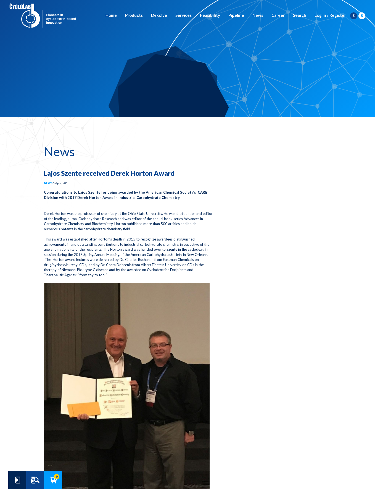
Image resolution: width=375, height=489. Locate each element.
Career (278, 15)
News (257, 15)
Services (183, 15)
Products (134, 15)
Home (111, 15)
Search (299, 15)
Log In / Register (330, 15)
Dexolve (159, 15)
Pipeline (236, 15)
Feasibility (210, 15)
